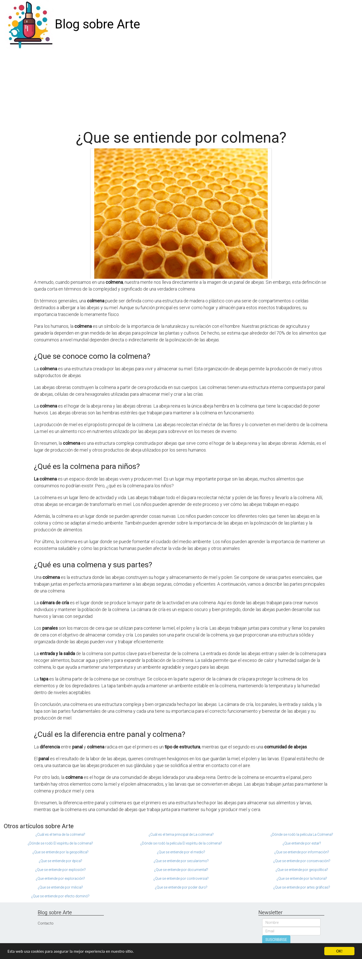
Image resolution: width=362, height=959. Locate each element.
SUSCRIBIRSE (276, 940)
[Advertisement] (181, 86)
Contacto (46, 923)
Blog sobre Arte (97, 24)
